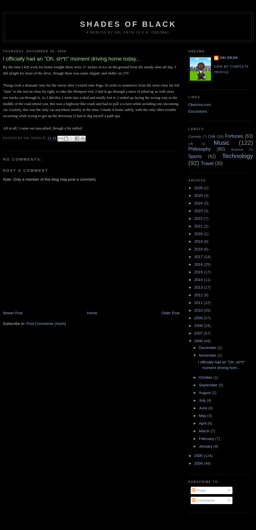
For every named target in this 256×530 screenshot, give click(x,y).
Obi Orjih (229, 57)
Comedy (194, 136)
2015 (199, 272)
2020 (199, 234)
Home (92, 313)
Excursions (197, 111)
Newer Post (13, 313)
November (208, 355)
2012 (199, 295)
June (203, 408)
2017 (199, 257)
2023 (199, 211)
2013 (199, 287)
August (205, 393)
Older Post (170, 313)
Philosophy (199, 149)
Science (237, 149)
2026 (199, 188)
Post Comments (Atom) (46, 323)
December (208, 347)
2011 (199, 302)
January (206, 446)
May (203, 415)
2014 (199, 280)
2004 (199, 463)
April (203, 423)
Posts (199, 490)
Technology (237, 155)
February (207, 438)
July (203, 400)
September (209, 385)
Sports (195, 156)
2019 (199, 241)
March (205, 431)
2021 (199, 226)
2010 (199, 310)
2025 (199, 195)
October (206, 377)
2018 (199, 249)
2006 (199, 341)
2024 (199, 203)
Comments (203, 500)
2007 (199, 333)
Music (222, 142)
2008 (199, 325)
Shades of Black (128, 24)
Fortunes (234, 136)
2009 (199, 318)
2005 (199, 455)
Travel (207, 163)
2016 (199, 264)
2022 (199, 218)
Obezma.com (199, 104)
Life (190, 143)
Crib (211, 136)
